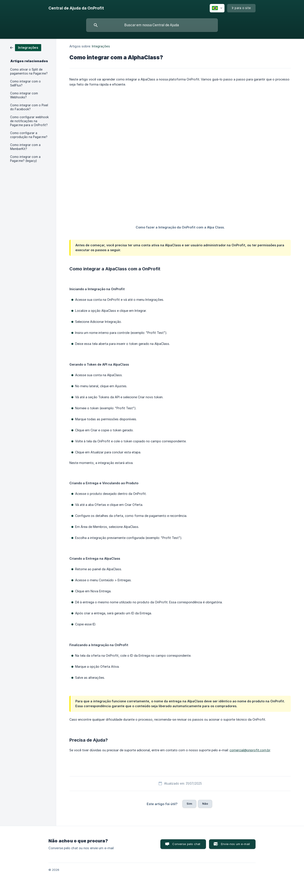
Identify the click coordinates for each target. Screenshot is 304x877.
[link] (25, 47)
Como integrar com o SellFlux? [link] (25, 83)
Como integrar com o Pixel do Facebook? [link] (29, 107)
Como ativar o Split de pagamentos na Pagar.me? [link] (29, 71)
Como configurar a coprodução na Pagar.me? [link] (28, 135)
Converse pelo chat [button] (186, 844)
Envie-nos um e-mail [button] (235, 844)
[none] (76, 8)
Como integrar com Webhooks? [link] (24, 95)
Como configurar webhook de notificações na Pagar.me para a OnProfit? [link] (29, 121)
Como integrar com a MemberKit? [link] (25, 147)
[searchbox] (152, 25)
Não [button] (205, 803)
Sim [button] (189, 803)
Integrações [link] (101, 46)
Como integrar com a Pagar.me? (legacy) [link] (25, 159)
